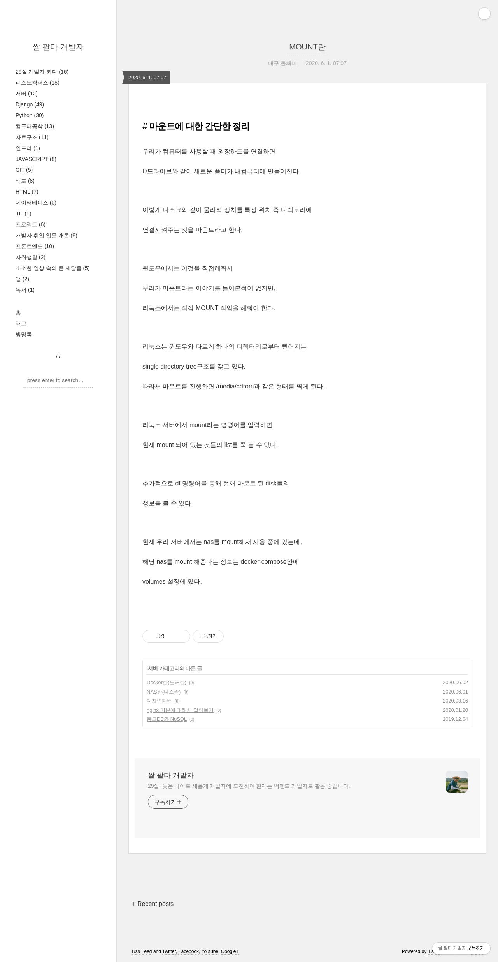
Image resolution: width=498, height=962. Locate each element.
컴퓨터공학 (35, 126)
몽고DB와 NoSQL (167, 719)
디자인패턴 (159, 701)
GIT (24, 170)
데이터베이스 (36, 202)
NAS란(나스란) (164, 692)
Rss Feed (142, 951)
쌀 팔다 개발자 (58, 46)
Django (30, 104)
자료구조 (32, 137)
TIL (24, 213)
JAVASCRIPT (36, 159)
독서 (25, 290)
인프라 (28, 148)
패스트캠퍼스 (38, 82)
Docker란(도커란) (166, 682)
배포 (25, 181)
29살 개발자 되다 (42, 72)
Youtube (210, 951)
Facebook (188, 951)
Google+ (230, 951)
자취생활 (31, 257)
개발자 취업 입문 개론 (46, 235)
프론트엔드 (35, 246)
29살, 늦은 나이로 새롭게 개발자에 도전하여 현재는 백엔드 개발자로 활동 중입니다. (249, 786)
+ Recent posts (153, 903)
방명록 (24, 334)
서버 (27, 93)
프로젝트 (31, 224)
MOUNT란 (307, 46)
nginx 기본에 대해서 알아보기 (180, 710)
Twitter (169, 951)
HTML (27, 192)
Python (30, 115)
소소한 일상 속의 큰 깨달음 (53, 268)
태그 (21, 323)
